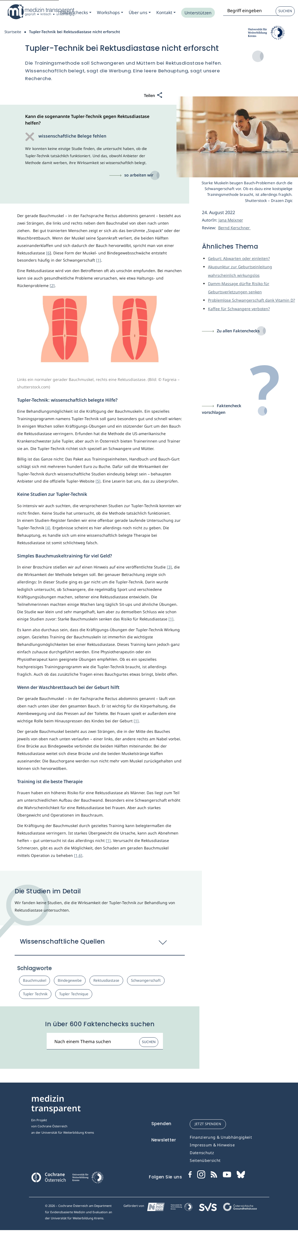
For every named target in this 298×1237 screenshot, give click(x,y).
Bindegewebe (70, 980)
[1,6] (78, 855)
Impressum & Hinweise (212, 1144)
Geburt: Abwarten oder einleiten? (239, 258)
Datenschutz (202, 1152)
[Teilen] (153, 95)
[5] (98, 481)
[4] (47, 527)
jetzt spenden (208, 1124)
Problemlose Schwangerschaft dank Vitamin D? (251, 300)
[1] (98, 260)
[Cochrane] (48, 1177)
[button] (100, 944)
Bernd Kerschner (234, 227)
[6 (48, 253)
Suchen (285, 11)
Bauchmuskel (34, 980)
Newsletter (163, 1140)
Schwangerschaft (146, 980)
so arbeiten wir (138, 175)
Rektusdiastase (106, 980)
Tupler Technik (35, 993)
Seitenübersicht (205, 1160)
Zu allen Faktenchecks (238, 330)
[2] (52, 285)
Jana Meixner (230, 220)
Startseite (12, 31)
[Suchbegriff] (105, 1041)
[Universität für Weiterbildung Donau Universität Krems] (87, 1179)
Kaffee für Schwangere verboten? (239, 308)
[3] (169, 567)
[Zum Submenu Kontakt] (166, 12)
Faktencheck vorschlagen (221, 409)
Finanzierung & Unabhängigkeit (221, 1137)
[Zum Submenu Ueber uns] (140, 12)
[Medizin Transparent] (40, 11)
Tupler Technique (73, 993)
